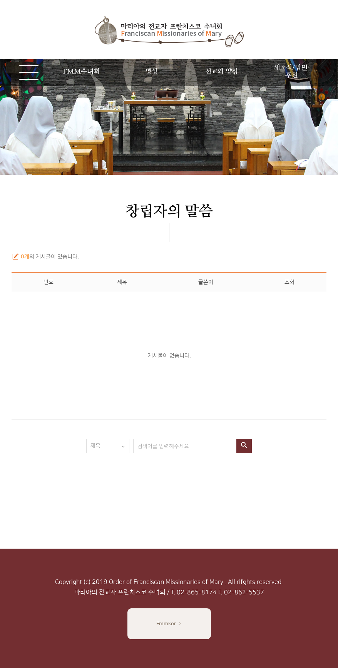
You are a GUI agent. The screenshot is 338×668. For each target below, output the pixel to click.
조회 (289, 282)
